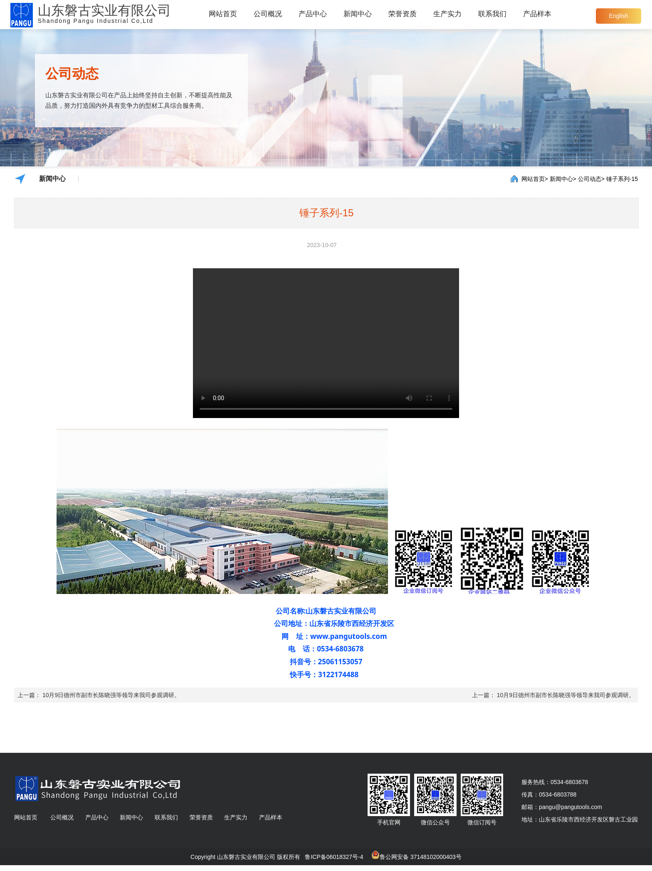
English (618, 15)
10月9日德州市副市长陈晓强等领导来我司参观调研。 (111, 695)
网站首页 (223, 14)
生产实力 (447, 14)
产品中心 (313, 14)
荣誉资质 (402, 14)
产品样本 (537, 14)
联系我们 (492, 14)
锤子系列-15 (622, 179)
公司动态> (591, 179)
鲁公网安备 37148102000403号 (421, 857)
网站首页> (534, 179)
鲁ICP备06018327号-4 (334, 857)
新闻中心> (563, 179)
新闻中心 (357, 14)
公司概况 (268, 14)
